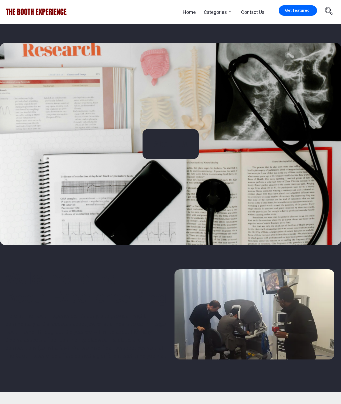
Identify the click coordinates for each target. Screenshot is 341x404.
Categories (218, 12)
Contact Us (253, 12)
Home (189, 12)
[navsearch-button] (329, 12)
